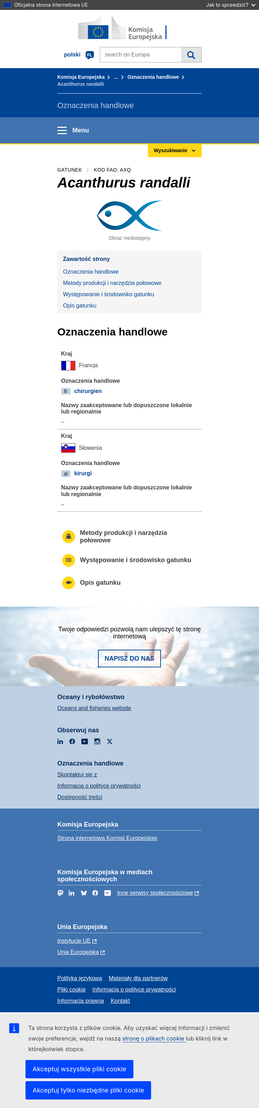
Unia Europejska (78, 952)
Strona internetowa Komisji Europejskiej (107, 838)
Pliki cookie (71, 990)
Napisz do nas (129, 658)
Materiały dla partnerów (138, 978)
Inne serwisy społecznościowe (155, 893)
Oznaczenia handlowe (153, 77)
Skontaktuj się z (77, 775)
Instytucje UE (74, 941)
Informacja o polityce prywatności (99, 786)
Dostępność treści (79, 797)
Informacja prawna (80, 1001)
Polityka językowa (79, 978)
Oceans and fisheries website (94, 708)
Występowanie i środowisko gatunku (108, 294)
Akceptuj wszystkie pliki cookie (79, 1069)
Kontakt (120, 1001)
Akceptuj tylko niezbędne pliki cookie (88, 1090)
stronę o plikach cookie (154, 1038)
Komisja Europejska (81, 77)
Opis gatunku (79, 306)
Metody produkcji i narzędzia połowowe (112, 283)
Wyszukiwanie (191, 54)
